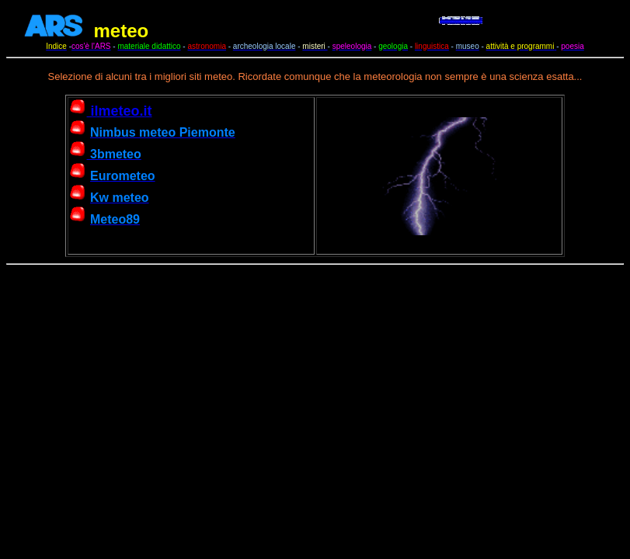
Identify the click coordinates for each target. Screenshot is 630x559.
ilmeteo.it (110, 111)
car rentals (558, 31)
